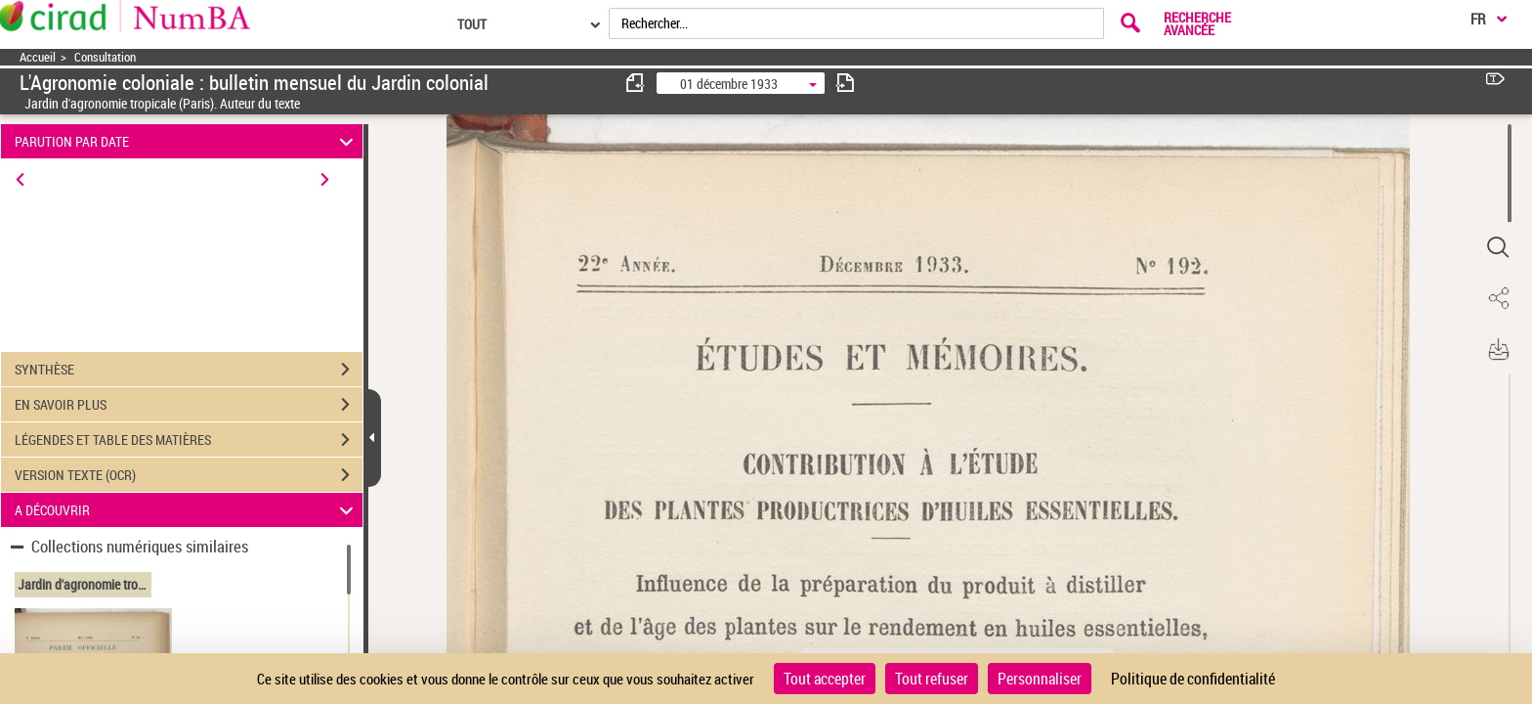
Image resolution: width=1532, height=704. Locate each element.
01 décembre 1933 (729, 83)
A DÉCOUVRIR (187, 510)
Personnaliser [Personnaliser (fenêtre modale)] (1040, 678)
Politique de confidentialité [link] (1193, 678)
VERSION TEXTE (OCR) (188, 475)
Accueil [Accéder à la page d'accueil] (38, 57)
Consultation (105, 57)
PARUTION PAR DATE (187, 141)
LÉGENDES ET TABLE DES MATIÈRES (188, 440)
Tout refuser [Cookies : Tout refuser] (931, 678)
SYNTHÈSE (188, 369)
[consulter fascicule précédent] (636, 83)
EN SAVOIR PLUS (188, 404)
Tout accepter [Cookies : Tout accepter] (825, 678)
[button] (1497, 247)
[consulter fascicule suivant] (845, 83)
